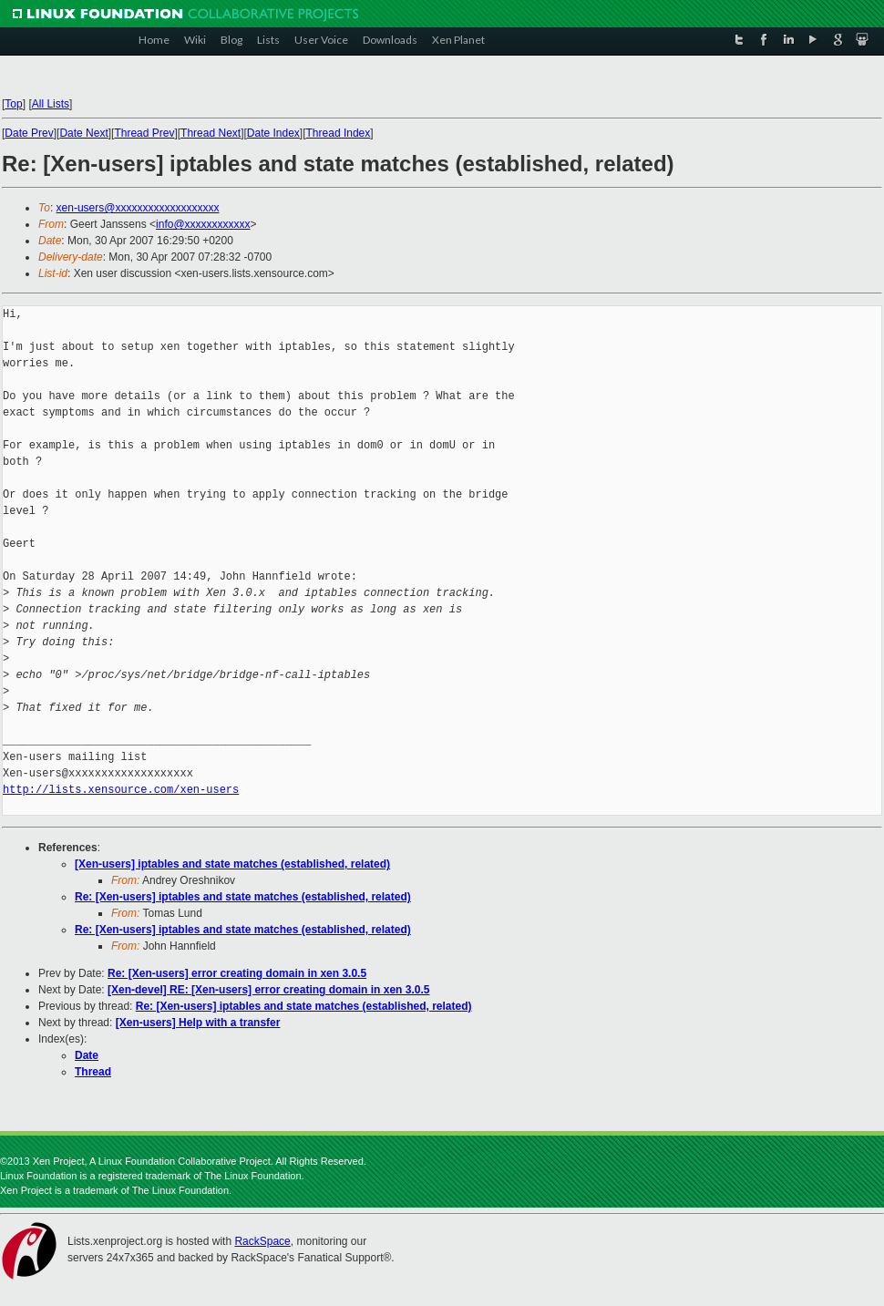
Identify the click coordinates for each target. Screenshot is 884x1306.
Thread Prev (144, 133)
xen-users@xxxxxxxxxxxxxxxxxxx (138, 207)
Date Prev (29, 133)
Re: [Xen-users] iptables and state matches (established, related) (243, 896)
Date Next (83, 133)
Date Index (273, 133)
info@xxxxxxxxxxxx (203, 224)
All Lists (50, 104)
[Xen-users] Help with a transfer (198, 1022)
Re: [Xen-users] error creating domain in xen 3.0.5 (237, 973)
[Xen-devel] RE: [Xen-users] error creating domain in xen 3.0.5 (268, 989)
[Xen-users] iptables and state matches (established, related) (232, 864)
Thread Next (210, 133)
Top (13, 104)
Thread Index (338, 133)
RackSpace (262, 1241)
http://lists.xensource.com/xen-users (121, 789)
